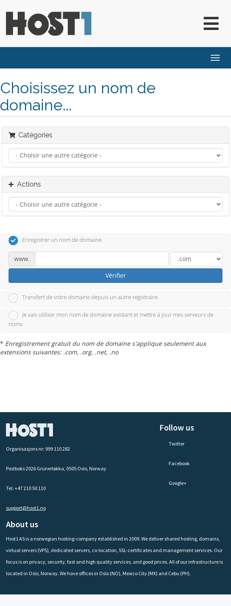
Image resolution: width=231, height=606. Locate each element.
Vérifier (115, 275)
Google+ (173, 483)
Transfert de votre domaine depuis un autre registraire (83, 298)
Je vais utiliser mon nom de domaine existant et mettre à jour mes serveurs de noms (111, 319)
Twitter (171, 443)
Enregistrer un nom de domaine (55, 240)
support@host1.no (26, 508)
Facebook (174, 463)
